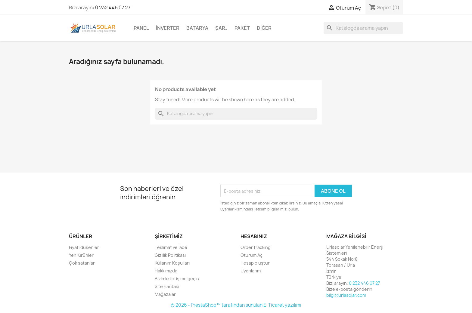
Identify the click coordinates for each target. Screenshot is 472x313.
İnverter (167, 28)
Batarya (197, 28)
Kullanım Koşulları (172, 263)
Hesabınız (254, 236)
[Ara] (363, 28)
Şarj (221, 28)
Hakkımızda (166, 271)
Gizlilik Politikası (170, 255)
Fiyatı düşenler (84, 247)
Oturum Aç (251, 255)
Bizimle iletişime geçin (177, 278)
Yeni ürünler (81, 255)
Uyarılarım (251, 271)
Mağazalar (165, 294)
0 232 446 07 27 (112, 7)
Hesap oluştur (255, 263)
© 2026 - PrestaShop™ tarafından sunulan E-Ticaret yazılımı (236, 305)
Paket (242, 28)
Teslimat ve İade (171, 247)
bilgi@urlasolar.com (346, 295)
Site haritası (167, 286)
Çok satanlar (82, 263)
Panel (141, 28)
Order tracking (256, 247)
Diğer (264, 28)
